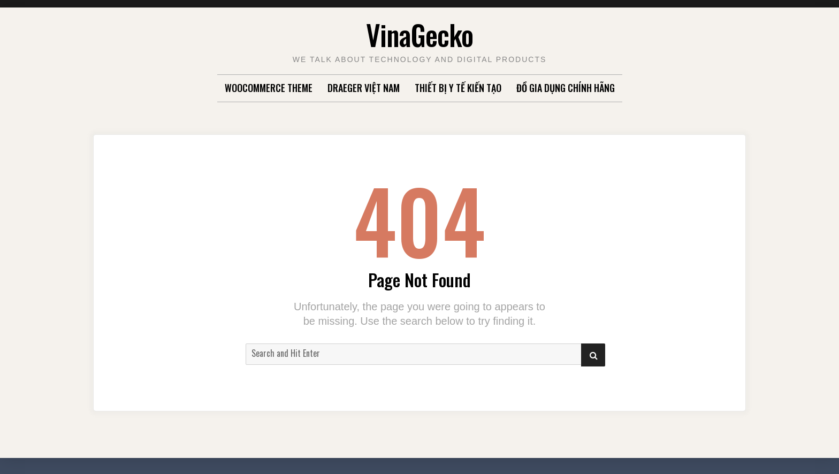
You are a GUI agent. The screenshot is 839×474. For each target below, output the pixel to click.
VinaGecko (419, 34)
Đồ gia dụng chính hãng (565, 88)
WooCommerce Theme (268, 88)
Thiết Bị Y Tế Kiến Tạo (458, 88)
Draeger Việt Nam (363, 88)
